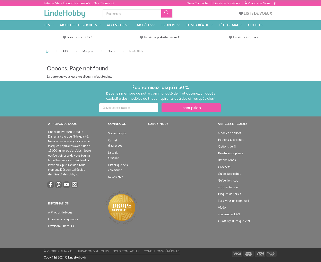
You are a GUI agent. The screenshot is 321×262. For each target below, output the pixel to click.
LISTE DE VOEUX (256, 13)
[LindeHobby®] (64, 12)
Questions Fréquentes (63, 219)
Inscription (191, 107)
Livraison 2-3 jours (245, 37)
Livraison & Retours (227, 3)
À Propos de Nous (257, 3)
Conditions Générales (162, 251)
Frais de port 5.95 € (79, 37)
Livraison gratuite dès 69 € (162, 37)
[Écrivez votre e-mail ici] (128, 107)
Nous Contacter (197, 3)
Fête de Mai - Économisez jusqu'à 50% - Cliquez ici (79, 3)
